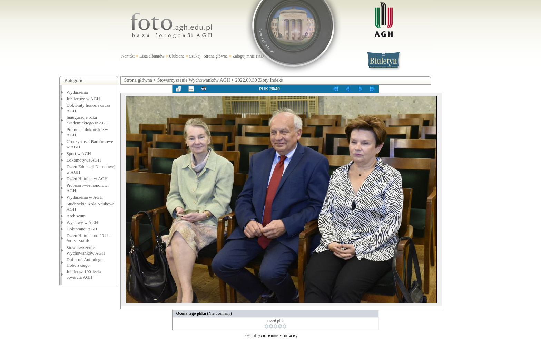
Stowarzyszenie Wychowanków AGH (86, 250)
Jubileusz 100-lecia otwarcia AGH (84, 274)
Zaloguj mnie (244, 56)
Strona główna (216, 56)
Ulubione (177, 56)
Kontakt (128, 56)
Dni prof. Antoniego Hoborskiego (85, 262)
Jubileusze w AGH (83, 98)
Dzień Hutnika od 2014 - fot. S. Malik (89, 238)
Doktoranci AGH (82, 228)
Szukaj (195, 56)
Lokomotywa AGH (84, 160)
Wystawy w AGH (82, 222)
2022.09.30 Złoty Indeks (259, 80)
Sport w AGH (79, 153)
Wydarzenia (77, 92)
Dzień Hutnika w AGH (87, 178)
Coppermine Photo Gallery (279, 336)
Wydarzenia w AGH (85, 197)
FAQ (260, 56)
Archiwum (76, 215)
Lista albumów (151, 56)
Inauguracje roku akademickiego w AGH (88, 120)
